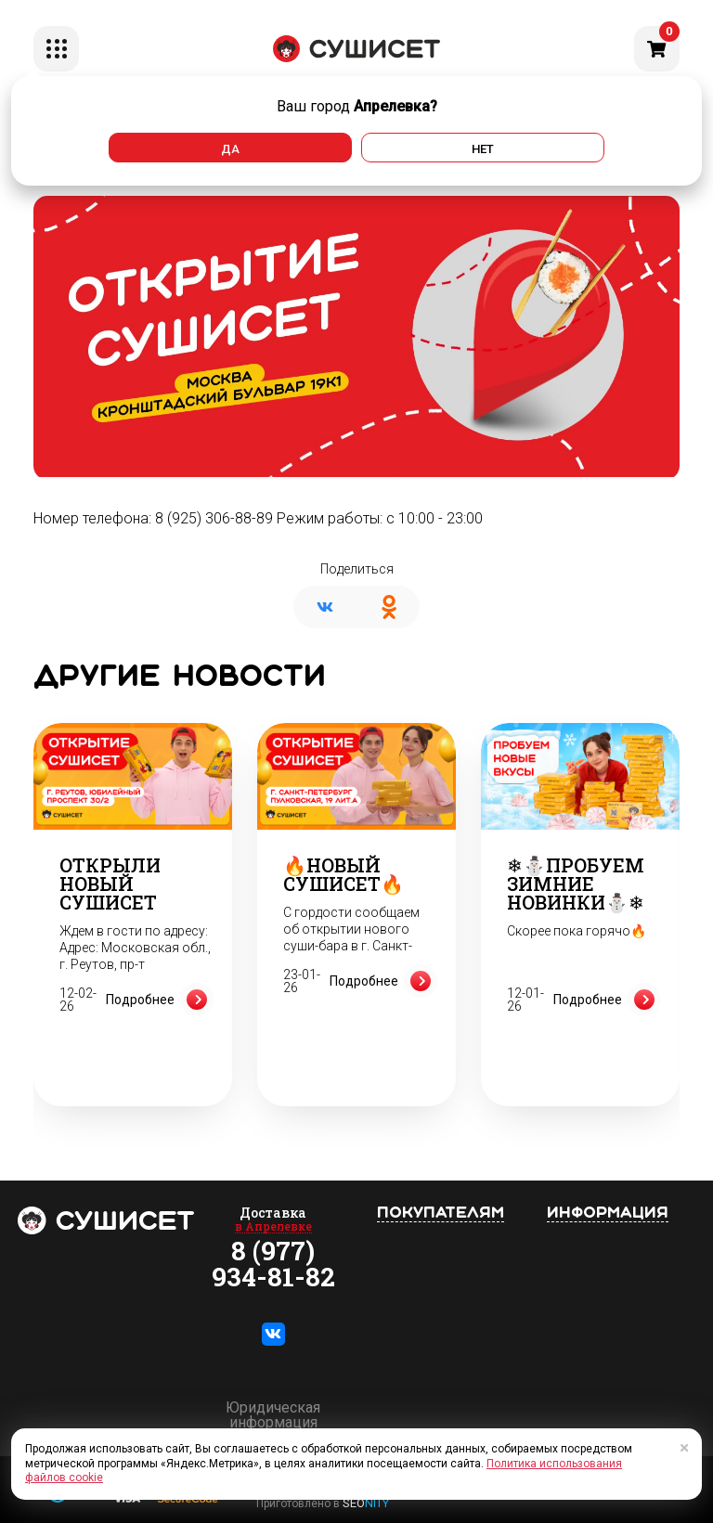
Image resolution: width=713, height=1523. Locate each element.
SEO (366, 1503)
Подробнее (160, 999)
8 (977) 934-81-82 (273, 1264)
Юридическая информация (273, 1415)
